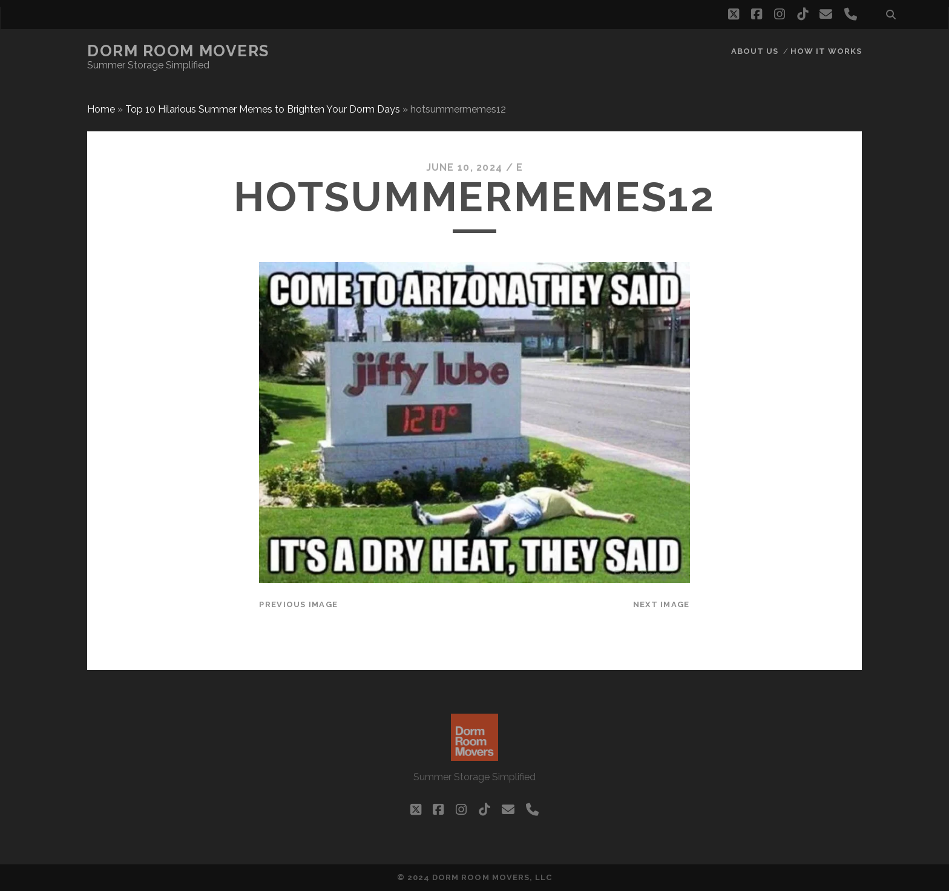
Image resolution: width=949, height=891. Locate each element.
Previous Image (298, 604)
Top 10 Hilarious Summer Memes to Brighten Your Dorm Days (262, 109)
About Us (754, 51)
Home (101, 109)
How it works (826, 51)
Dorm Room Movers (178, 51)
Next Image (661, 604)
